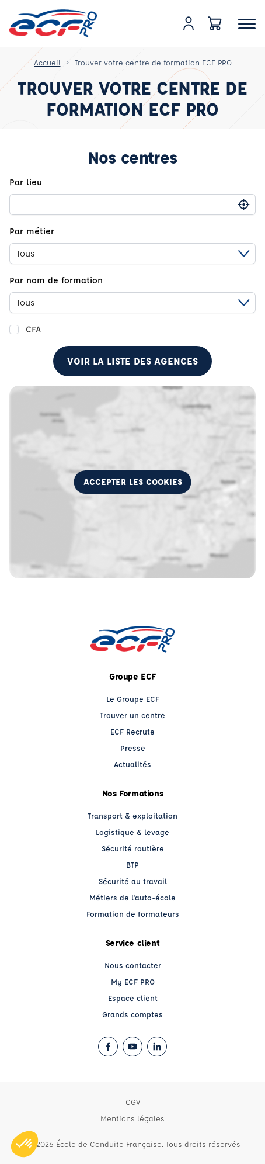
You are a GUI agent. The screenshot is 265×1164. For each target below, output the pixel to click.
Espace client (133, 998)
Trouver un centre (132, 715)
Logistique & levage (132, 832)
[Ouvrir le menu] (247, 23)
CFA (33, 329)
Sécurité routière (133, 848)
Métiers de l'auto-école (132, 897)
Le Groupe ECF (132, 699)
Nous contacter (132, 965)
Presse (132, 748)
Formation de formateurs (132, 914)
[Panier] (215, 23)
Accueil (47, 62)
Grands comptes (132, 1014)
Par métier (31, 231)
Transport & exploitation (132, 815)
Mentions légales (132, 1118)
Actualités (132, 764)
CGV (132, 1102)
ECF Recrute (132, 731)
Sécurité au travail (133, 881)
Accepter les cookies (132, 481)
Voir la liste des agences (132, 361)
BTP (132, 864)
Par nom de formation (56, 280)
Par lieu (25, 182)
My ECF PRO (133, 981)
